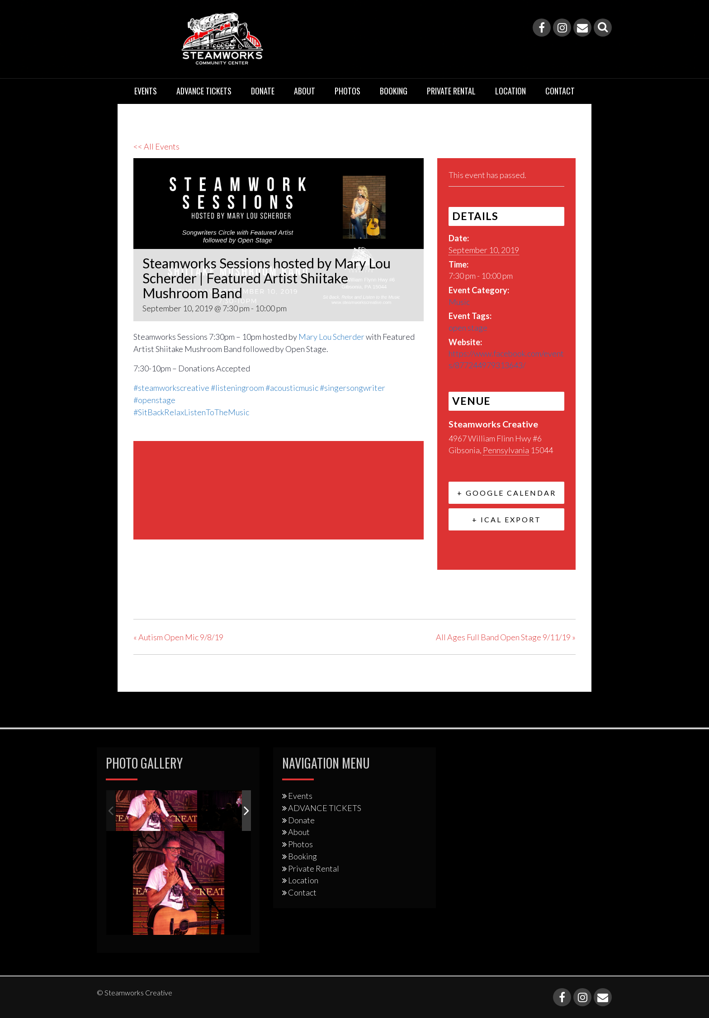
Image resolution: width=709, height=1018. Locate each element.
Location (510, 91)
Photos (347, 91)
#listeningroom (237, 388)
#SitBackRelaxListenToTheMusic (191, 412)
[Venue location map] (278, 488)
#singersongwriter (352, 388)
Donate (262, 91)
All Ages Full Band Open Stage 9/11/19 (506, 637)
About (304, 91)
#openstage (154, 400)
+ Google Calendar (506, 492)
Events (145, 91)
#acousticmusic (291, 388)
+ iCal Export (506, 519)
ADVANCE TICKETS (204, 91)
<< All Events (156, 146)
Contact (560, 91)
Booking (393, 91)
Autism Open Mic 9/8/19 (178, 637)
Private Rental (451, 91)
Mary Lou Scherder (331, 337)
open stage (468, 328)
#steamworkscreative (171, 388)
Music (459, 302)
